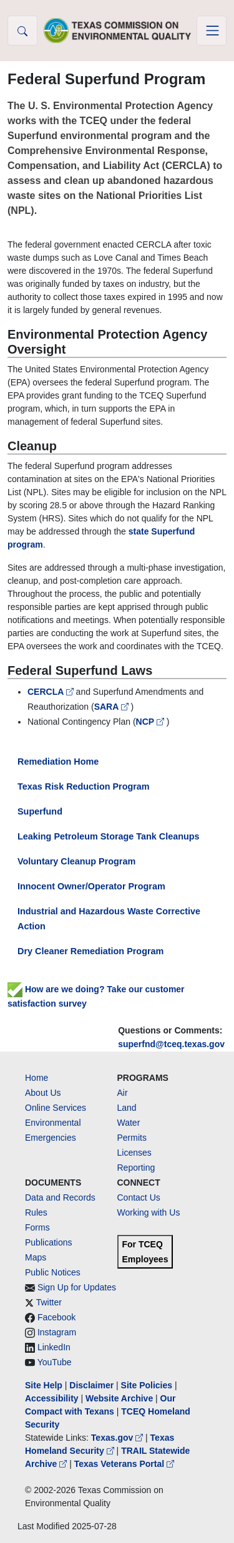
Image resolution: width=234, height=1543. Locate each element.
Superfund (39, 811)
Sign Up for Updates (76, 1287)
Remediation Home (58, 762)
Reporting (136, 1168)
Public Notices (52, 1272)
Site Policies (146, 1385)
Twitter (49, 1302)
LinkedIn (54, 1347)
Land (127, 1108)
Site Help (43, 1385)
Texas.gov (118, 1438)
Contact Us (138, 1197)
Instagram (56, 1332)
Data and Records (60, 1197)
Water (128, 1123)
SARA (112, 707)
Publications (48, 1242)
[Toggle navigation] (212, 31)
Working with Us (148, 1212)
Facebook (56, 1317)
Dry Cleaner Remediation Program (90, 951)
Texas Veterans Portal (124, 1464)
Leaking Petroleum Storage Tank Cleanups (108, 836)
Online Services (55, 1108)
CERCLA (51, 692)
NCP (151, 722)
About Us (43, 1093)
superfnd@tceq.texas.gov (171, 1044)
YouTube (54, 1362)
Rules (36, 1212)
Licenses (134, 1153)
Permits (132, 1138)
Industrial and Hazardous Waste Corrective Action (108, 918)
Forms (37, 1227)
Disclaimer (91, 1385)
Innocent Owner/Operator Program (91, 886)
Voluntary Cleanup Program (76, 861)
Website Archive (119, 1398)
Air (122, 1093)
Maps (35, 1257)
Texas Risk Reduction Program (83, 786)
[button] (22, 31)
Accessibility (53, 1398)
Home (36, 1078)
